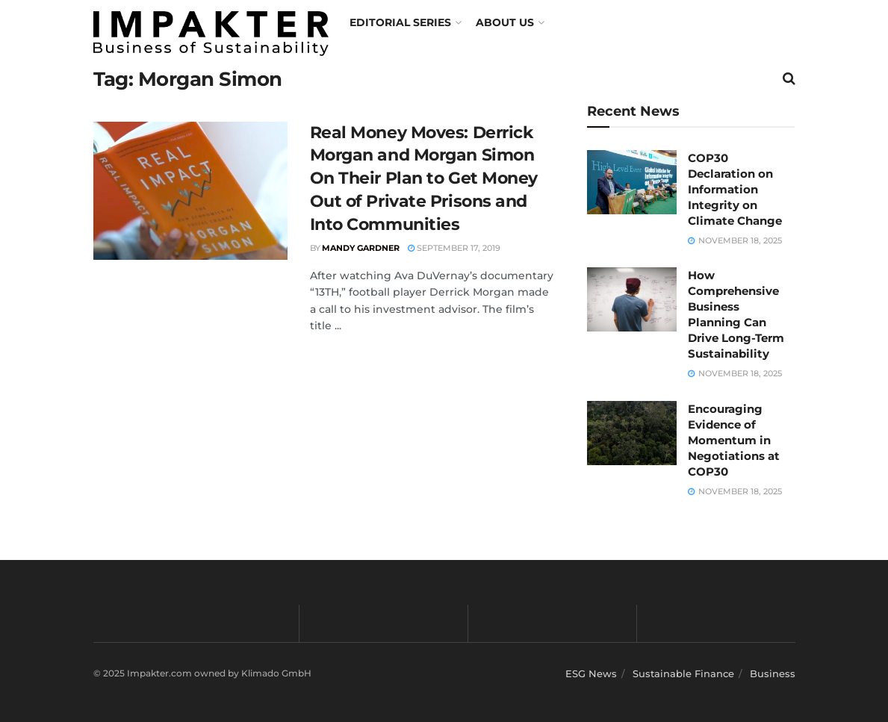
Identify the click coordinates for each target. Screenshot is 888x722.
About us (505, 22)
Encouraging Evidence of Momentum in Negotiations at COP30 (734, 440)
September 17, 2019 (454, 248)
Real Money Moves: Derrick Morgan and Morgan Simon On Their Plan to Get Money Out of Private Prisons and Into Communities (424, 178)
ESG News (591, 673)
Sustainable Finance (683, 673)
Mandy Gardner (361, 248)
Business (772, 673)
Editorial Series (400, 22)
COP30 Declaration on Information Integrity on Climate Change (735, 189)
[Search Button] (789, 78)
